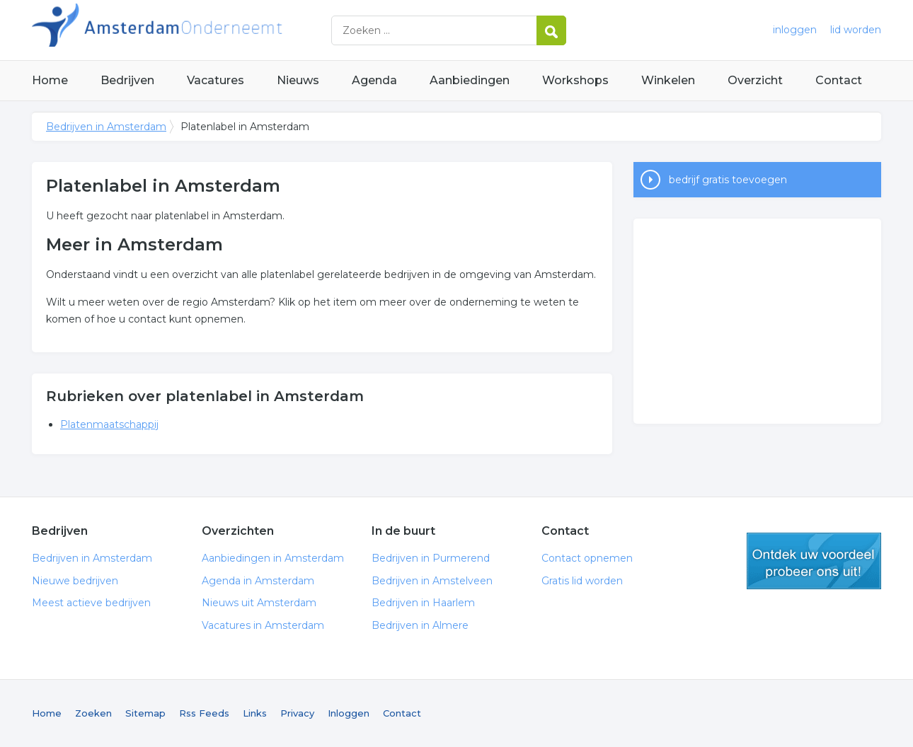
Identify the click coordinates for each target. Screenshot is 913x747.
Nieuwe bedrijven (75, 580)
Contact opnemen (587, 558)
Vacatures (215, 80)
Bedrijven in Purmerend (431, 558)
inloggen (795, 29)
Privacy (297, 713)
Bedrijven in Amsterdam (209, 30)
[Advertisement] (757, 321)
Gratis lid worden (582, 580)
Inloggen (348, 713)
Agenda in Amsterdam (258, 580)
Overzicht (755, 80)
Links (255, 713)
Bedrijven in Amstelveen (432, 580)
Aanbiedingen (470, 80)
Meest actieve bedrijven (91, 602)
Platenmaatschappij (109, 424)
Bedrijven (127, 80)
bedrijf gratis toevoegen (728, 179)
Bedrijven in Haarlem (423, 602)
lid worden (855, 29)
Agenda (374, 80)
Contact (838, 80)
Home (50, 80)
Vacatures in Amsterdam (263, 625)
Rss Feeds (204, 713)
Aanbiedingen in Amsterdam (273, 558)
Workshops (575, 80)
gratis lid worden (814, 561)
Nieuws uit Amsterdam (259, 602)
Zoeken (93, 713)
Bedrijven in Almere (420, 625)
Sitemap (145, 713)
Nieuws (298, 80)
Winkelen (668, 80)
